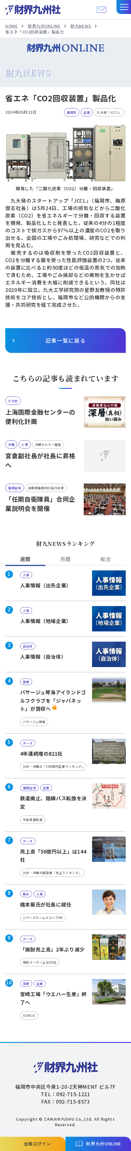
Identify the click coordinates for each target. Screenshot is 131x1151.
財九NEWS (80, 26)
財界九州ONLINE (44, 26)
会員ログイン (37, 1143)
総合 (105, 559)
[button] (123, 7)
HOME (11, 26)
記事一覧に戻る (65, 340)
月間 (65, 559)
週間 (25, 559)
